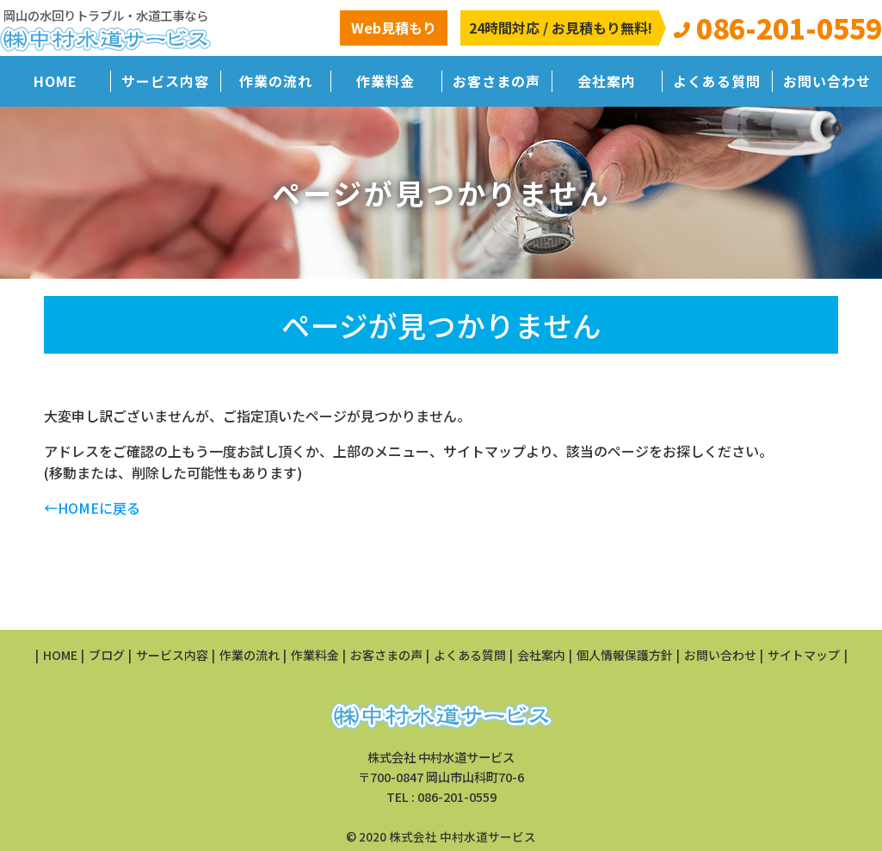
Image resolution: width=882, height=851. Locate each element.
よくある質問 (717, 81)
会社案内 (606, 81)
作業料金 (385, 81)
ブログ (107, 654)
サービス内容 (165, 81)
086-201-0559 (457, 796)
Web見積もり (393, 27)
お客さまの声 (496, 81)
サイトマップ (804, 654)
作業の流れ (275, 81)
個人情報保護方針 (625, 654)
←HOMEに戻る (92, 507)
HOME (55, 81)
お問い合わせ (827, 81)
